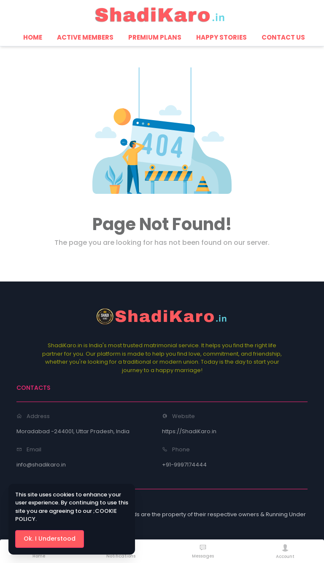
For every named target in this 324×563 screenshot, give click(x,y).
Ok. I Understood (50, 538)
